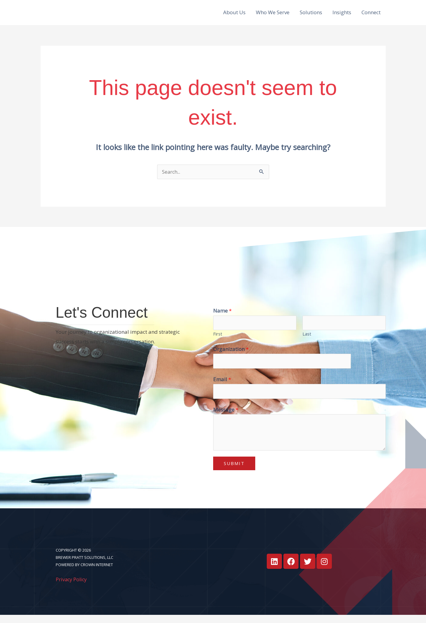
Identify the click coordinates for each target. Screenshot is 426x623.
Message (225, 417)
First (217, 340)
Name (222, 316)
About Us (234, 15)
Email (222, 386)
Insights (341, 15)
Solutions (311, 15)
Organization (231, 355)
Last (306, 340)
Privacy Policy (72, 587)
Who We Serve (272, 15)
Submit (234, 471)
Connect (371, 15)
